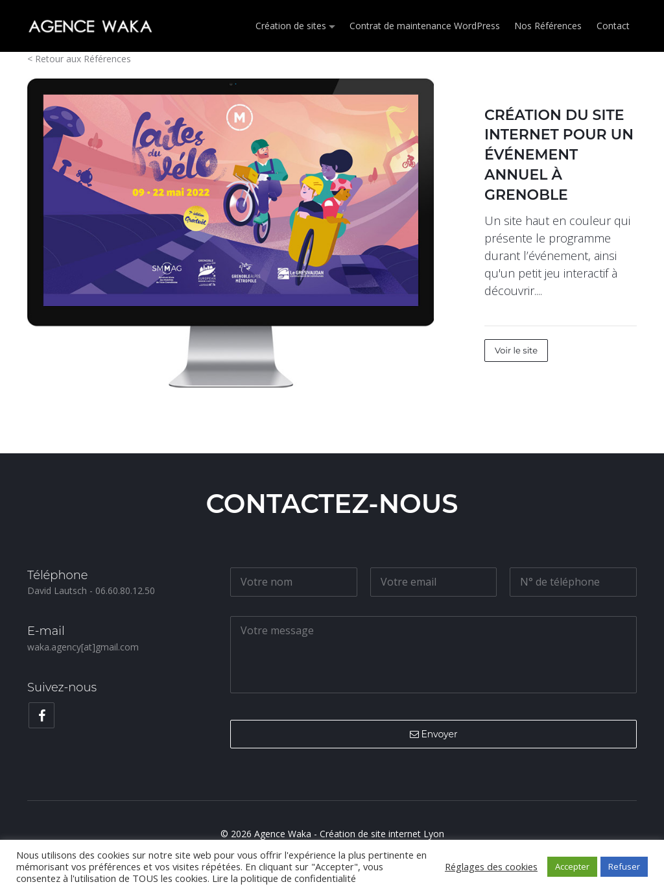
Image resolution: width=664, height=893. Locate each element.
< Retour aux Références (79, 59)
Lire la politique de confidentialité (284, 878)
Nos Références (548, 25)
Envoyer (434, 734)
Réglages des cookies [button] (491, 866)
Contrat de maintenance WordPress (425, 25)
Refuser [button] (624, 866)
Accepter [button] (572, 866)
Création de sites (291, 25)
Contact (613, 25)
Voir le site (516, 350)
